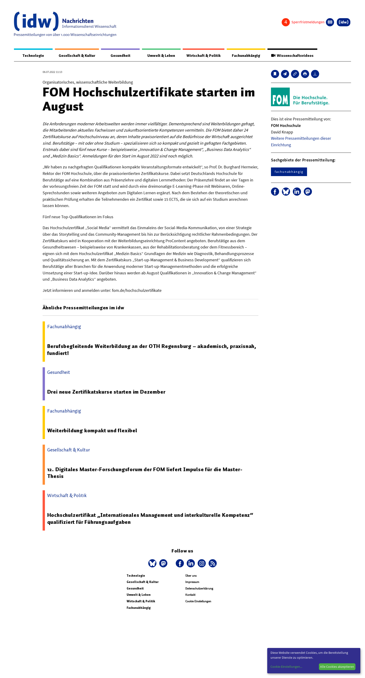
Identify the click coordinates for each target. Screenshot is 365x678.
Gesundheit (120, 55)
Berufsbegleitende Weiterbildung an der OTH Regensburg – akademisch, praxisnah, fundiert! (151, 349)
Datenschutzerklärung (199, 588)
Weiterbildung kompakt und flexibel (92, 430)
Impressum (192, 582)
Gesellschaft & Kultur (77, 55)
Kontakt (190, 595)
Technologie (33, 55)
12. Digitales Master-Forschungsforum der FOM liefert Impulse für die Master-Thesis (145, 472)
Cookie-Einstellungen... (286, 666)
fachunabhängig (289, 172)
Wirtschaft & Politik (203, 55)
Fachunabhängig (246, 55)
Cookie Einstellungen (198, 601)
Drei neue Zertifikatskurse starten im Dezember (106, 392)
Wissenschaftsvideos (292, 55)
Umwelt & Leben (161, 55)
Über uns (190, 576)
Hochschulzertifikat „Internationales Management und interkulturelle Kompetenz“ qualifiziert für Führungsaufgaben (150, 518)
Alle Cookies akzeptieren (337, 666)
